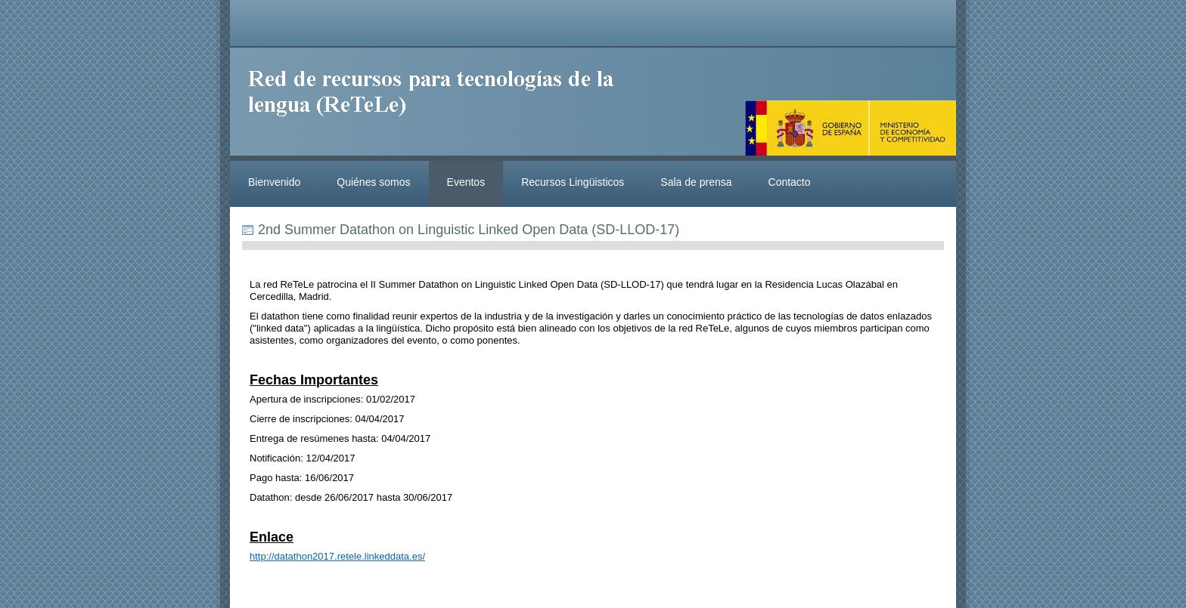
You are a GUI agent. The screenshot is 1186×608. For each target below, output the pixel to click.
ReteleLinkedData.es (438, 104)
